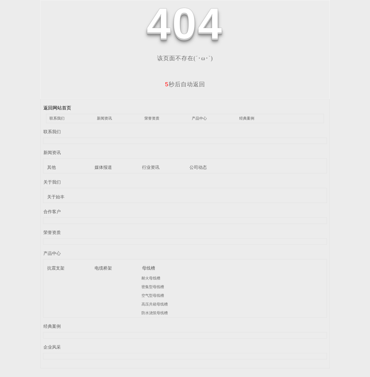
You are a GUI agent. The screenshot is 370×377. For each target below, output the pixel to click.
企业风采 (52, 347)
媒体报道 (103, 167)
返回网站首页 (57, 107)
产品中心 (199, 118)
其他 (51, 167)
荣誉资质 (151, 118)
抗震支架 (56, 268)
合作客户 (52, 211)
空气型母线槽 (152, 295)
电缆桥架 (103, 268)
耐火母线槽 (150, 278)
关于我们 (52, 182)
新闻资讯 (104, 118)
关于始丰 (56, 196)
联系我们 (57, 118)
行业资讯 (150, 167)
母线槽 (148, 268)
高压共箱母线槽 (154, 304)
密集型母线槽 (152, 287)
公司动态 (198, 167)
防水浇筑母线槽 (154, 313)
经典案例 (246, 118)
